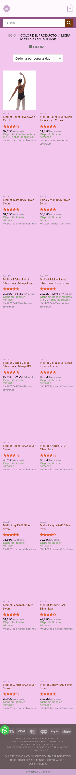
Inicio (11, 35)
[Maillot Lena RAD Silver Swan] (19, 578)
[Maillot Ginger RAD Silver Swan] (19, 658)
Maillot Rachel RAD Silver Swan (19, 447)
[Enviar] (69, 23)
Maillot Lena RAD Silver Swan (18, 606)
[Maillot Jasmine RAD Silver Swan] (56, 578)
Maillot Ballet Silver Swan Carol (19, 118)
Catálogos (55, 741)
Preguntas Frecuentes (29, 741)
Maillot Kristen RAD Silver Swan (53, 447)
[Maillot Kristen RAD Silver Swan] (56, 419)
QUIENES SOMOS (15, 756)
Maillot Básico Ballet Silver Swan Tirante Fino (55, 281)
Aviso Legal (51, 744)
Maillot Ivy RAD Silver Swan (17, 527)
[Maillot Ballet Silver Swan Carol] (19, 90)
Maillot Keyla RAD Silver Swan (55, 527)
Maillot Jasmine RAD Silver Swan (53, 606)
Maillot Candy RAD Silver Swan (56, 686)
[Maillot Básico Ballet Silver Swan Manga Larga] (19, 253)
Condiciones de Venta (43, 738)
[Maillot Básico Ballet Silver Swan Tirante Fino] (56, 253)
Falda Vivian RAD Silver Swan (55, 201)
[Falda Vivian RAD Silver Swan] (56, 173)
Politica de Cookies (20, 747)
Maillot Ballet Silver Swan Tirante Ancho (56, 364)
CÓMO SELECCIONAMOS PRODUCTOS (48, 756)
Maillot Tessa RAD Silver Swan (18, 201)
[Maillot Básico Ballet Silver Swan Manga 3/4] (19, 336)
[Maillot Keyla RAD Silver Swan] (56, 499)
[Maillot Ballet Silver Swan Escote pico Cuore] (56, 90)
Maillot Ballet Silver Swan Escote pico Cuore (56, 118)
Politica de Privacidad (53, 747)
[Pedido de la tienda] (38, 58)
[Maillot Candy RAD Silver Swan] (56, 658)
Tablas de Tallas (28, 744)
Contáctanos (38, 750)
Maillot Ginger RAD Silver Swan (19, 686)
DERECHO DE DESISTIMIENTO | (28, 759)
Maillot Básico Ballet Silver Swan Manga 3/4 (17, 364)
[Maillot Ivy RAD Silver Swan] (19, 499)
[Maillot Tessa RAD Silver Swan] (19, 173)
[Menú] (6, 8)
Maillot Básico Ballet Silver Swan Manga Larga (18, 281)
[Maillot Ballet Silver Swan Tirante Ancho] (56, 336)
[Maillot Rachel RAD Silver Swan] (19, 419)
